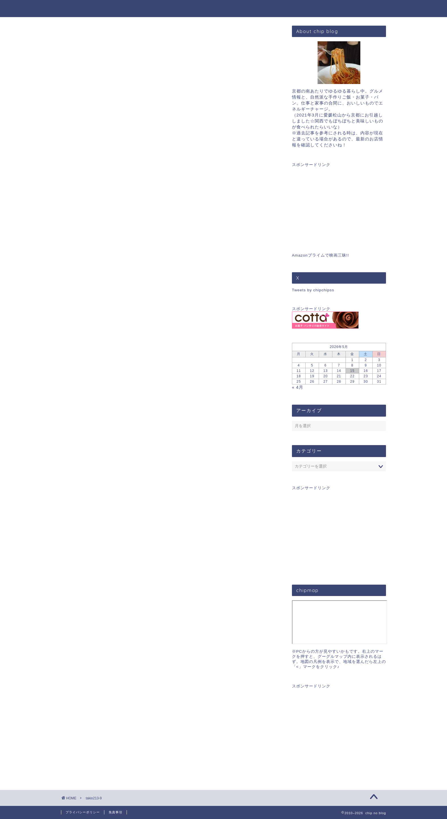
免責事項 (115, 812)
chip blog (224, 8)
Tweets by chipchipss (313, 290)
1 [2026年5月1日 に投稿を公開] (352, 360)
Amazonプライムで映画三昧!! (320, 255)
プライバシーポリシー (83, 812)
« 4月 (297, 387)
